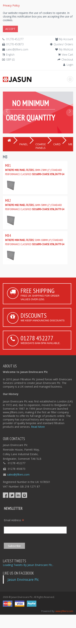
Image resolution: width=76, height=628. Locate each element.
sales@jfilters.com (17, 49)
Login (70, 64)
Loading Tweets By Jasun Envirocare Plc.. (28, 565)
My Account (66, 39)
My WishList (66, 49)
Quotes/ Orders (63, 44)
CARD (57, 144)
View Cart (67, 54)
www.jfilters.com (64, 611)
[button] (6, 121)
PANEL (23, 144)
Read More (38, 427)
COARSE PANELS (40, 146)
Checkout (67, 59)
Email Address (14, 520)
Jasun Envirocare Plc (23, 579)
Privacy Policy (11, 5)
